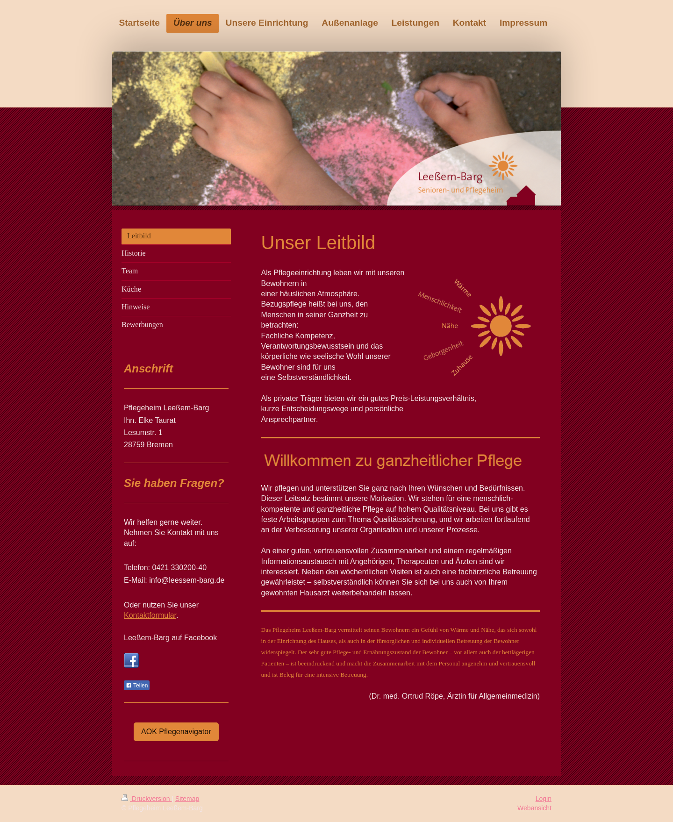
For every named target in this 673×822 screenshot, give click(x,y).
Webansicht (534, 808)
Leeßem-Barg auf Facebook (170, 638)
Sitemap (187, 798)
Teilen (137, 685)
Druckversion (147, 798)
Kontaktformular (150, 615)
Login (543, 798)
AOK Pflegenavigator (176, 732)
